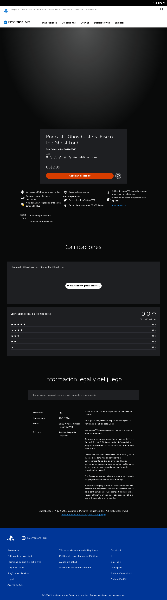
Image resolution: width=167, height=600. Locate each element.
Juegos (14, 9)
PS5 (23, 9)
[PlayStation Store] (18, 18)
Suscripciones (102, 19)
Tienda (78, 9)
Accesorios (53, 9)
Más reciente (49, 19)
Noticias (66, 9)
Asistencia (89, 9)
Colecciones (69, 19)
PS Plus (40, 9)
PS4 (31, 9)
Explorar (119, 19)
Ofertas (85, 19)
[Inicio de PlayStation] (6, 9)
